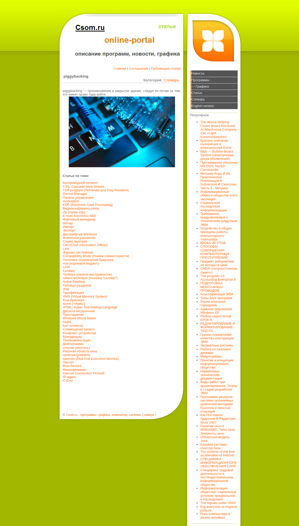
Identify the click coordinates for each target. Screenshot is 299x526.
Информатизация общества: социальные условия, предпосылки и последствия (218, 493)
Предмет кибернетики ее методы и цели (217, 263)
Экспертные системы (216, 345)
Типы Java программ (216, 298)
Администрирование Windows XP (216, 310)
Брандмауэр (72, 337)
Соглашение (138, 68)
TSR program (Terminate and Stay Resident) (96, 190)
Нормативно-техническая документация (211, 375)
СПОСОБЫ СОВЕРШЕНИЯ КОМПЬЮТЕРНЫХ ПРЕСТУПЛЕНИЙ (215, 252)
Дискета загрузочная (79, 311)
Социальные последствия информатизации (213, 206)
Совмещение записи (79, 329)
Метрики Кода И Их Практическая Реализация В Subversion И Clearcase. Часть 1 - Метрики (218, 181)
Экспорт (69, 230)
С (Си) (68, 380)
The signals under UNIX (218, 503)
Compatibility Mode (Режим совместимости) (96, 256)
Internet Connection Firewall (83, 373)
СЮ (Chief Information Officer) (85, 245)
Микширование (74, 370)
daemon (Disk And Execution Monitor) (91, 359)
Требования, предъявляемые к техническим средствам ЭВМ (218, 219)
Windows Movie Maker (80, 318)
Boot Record (72, 366)
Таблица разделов (77, 285)
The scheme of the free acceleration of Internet (217, 453)
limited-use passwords (79, 238)
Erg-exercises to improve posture (218, 508)
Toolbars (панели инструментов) (87, 274)
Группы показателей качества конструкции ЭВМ (217, 338)
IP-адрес (69, 377)
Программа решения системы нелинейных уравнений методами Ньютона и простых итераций (217, 404)
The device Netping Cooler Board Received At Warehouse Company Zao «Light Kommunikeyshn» (218, 129)
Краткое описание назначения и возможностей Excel (216, 144)
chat (66, 289)
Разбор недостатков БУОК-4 (216, 318)
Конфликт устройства (79, 333)
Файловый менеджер (79, 219)
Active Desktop (74, 281)
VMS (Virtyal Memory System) (85, 296)
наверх (149, 415)
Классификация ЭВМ (216, 294)
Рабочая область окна (80, 351)
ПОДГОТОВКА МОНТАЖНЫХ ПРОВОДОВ (211, 286)
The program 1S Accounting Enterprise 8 (218, 277)
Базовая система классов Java (213, 446)
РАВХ (67, 322)
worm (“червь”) (74, 304)
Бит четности (73, 326)
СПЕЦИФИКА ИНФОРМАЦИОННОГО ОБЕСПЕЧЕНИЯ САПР (218, 462)
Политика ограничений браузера (88, 260)
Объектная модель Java (215, 439)
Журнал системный (78, 252)
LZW (66, 267)
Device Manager (75, 194)
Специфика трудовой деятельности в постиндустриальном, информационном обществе (217, 477)
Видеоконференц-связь (81, 208)
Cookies (69, 271)
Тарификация (73, 292)
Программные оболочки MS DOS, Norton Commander (218, 166)
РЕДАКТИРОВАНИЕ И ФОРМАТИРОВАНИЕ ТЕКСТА (217, 327)
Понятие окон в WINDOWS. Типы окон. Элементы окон (218, 429)
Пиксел (68, 362)
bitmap (68, 223)
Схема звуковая (75, 241)
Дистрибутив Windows (80, 234)
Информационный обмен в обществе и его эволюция (218, 195)
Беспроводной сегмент (80, 183)
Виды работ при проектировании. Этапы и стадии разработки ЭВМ (218, 387)
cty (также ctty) (74, 212)
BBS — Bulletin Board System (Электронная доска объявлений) (217, 155)
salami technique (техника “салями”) (90, 278)
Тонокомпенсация (77, 340)
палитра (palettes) (76, 355)
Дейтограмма (73, 344)
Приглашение (73, 315)
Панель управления (78, 197)
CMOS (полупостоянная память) (219, 270)
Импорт (68, 227)
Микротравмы (211, 356)
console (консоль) (76, 348)
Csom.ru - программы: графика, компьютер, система (103, 415)
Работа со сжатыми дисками (215, 351)
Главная (120, 68)
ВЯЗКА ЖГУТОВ (213, 243)
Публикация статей (166, 68)
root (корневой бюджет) (81, 263)
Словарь (171, 80)
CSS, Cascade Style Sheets (83, 186)
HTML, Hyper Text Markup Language (90, 307)
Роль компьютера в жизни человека (215, 515)
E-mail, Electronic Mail (79, 216)
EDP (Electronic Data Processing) (88, 205)
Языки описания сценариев (213, 303)
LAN (66, 249)
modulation (71, 201)
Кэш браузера (73, 300)
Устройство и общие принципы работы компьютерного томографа (216, 233)
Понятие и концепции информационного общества (217, 364)
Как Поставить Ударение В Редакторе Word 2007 (218, 418)
